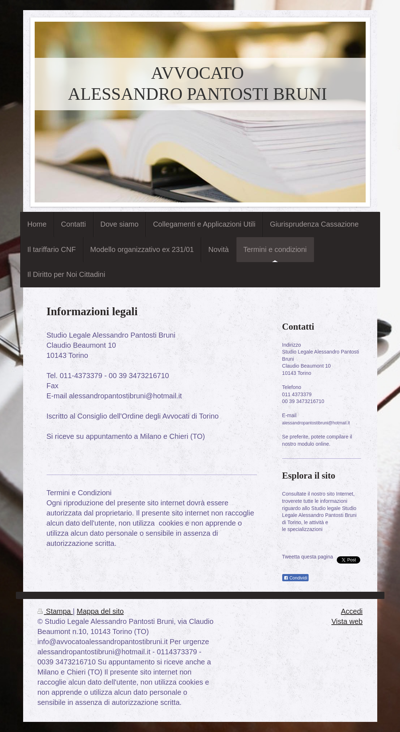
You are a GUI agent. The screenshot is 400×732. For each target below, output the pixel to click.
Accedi (351, 611)
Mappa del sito (100, 611)
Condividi (295, 578)
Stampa (55, 611)
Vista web (346, 621)
